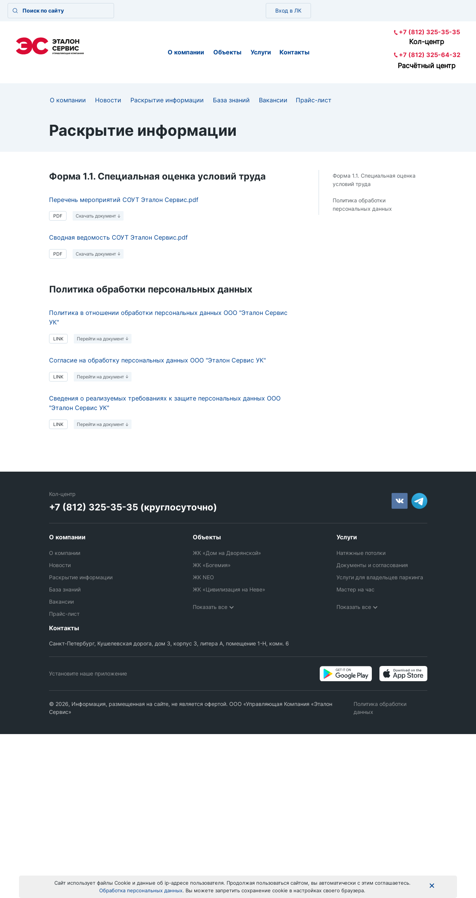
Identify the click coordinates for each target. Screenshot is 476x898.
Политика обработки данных (380, 702)
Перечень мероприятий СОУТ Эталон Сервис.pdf (123, 199)
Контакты (294, 52)
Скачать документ (96, 216)
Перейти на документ (100, 339)
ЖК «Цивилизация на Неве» (229, 589)
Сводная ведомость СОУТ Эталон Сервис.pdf (118, 237)
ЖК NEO (203, 577)
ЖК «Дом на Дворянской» (227, 553)
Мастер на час (355, 589)
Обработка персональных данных (140, 890)
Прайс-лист (314, 100)
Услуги (261, 52)
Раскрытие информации (167, 100)
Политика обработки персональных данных (362, 204)
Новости (108, 100)
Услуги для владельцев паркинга (379, 577)
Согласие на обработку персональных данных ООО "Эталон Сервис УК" (157, 360)
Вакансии (273, 100)
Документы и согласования (372, 565)
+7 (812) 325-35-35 (429, 32)
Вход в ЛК (288, 10)
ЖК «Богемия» (212, 565)
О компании (186, 52)
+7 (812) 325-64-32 (429, 55)
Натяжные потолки (361, 553)
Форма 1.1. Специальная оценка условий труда (374, 179)
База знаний (231, 100)
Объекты (227, 52)
